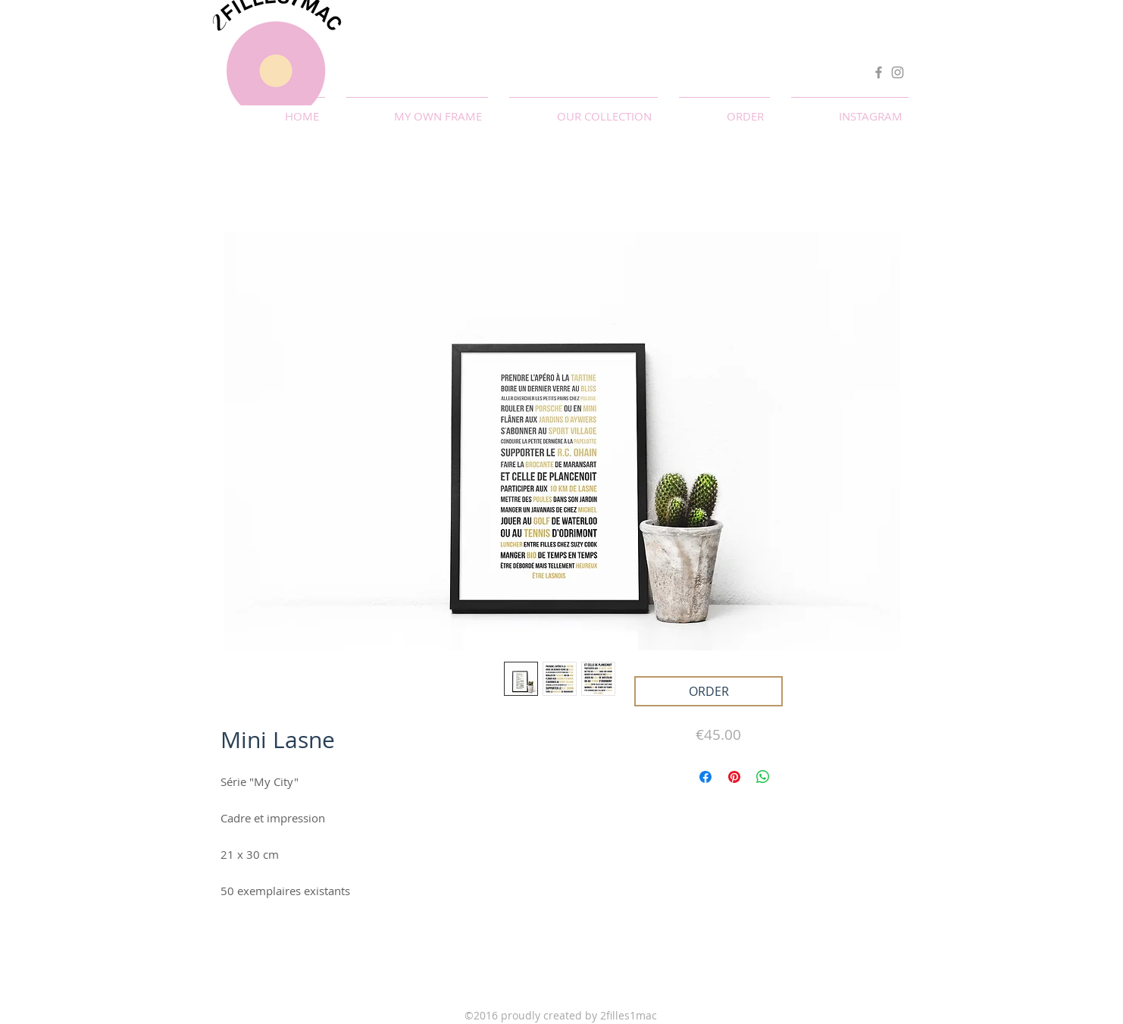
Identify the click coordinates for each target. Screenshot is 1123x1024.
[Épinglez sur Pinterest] (734, 777)
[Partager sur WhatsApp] (763, 777)
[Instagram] (898, 72)
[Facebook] (879, 72)
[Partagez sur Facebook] (705, 777)
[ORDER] (708, 691)
